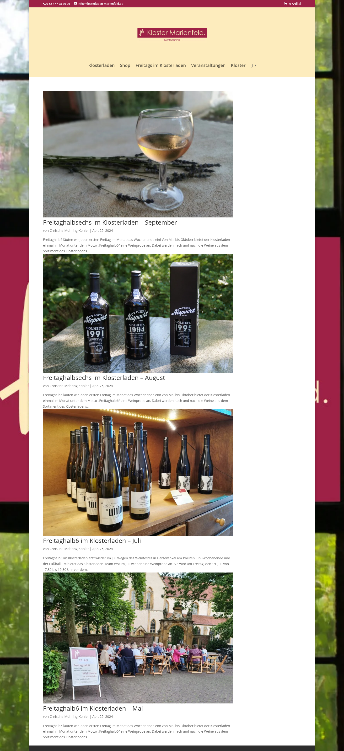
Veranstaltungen (208, 66)
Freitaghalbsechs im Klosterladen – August (104, 377)
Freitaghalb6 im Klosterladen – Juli (92, 540)
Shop (125, 66)
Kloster (238, 66)
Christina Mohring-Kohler (69, 230)
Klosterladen (101, 66)
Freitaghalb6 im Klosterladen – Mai (93, 708)
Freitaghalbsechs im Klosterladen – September (110, 222)
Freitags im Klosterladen (161, 66)
